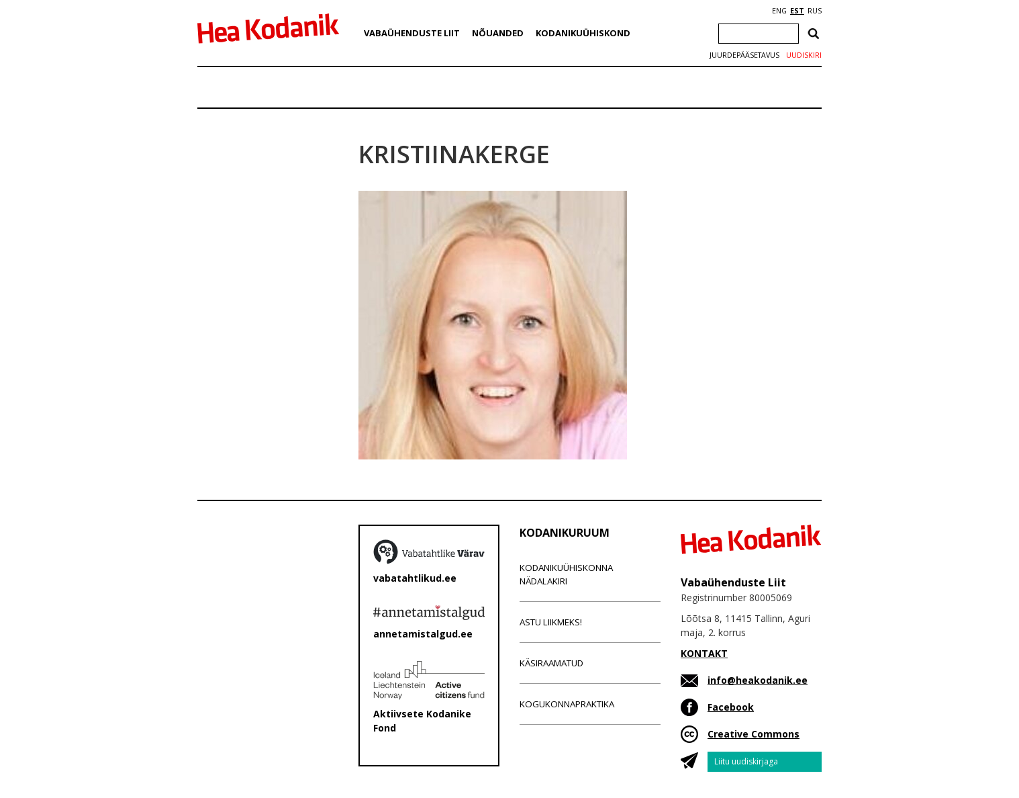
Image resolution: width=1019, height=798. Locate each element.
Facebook (731, 707)
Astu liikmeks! (551, 622)
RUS (815, 10)
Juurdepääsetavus (744, 55)
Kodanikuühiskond (583, 33)
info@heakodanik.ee (758, 680)
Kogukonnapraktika (567, 704)
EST (797, 10)
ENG (779, 10)
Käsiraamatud (551, 663)
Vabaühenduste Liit (412, 33)
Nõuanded (498, 33)
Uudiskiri (804, 55)
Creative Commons (753, 733)
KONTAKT (704, 653)
